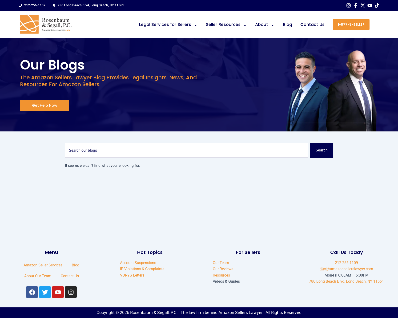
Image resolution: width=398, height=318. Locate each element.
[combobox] (186, 150)
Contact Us (312, 24)
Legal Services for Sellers (168, 24)
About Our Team (37, 276)
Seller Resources (226, 24)
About (265, 24)
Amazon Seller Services (43, 265)
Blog (287, 24)
